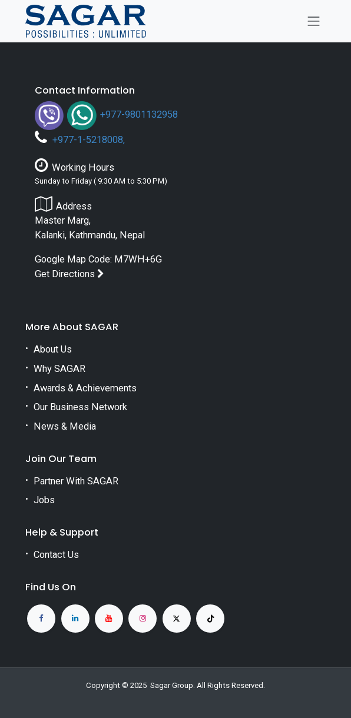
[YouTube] (109, 618)
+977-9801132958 (139, 114)
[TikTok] (210, 618)
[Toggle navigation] (314, 21)
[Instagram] (142, 618)
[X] (177, 618)
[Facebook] (41, 618)
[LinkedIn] (75, 618)
